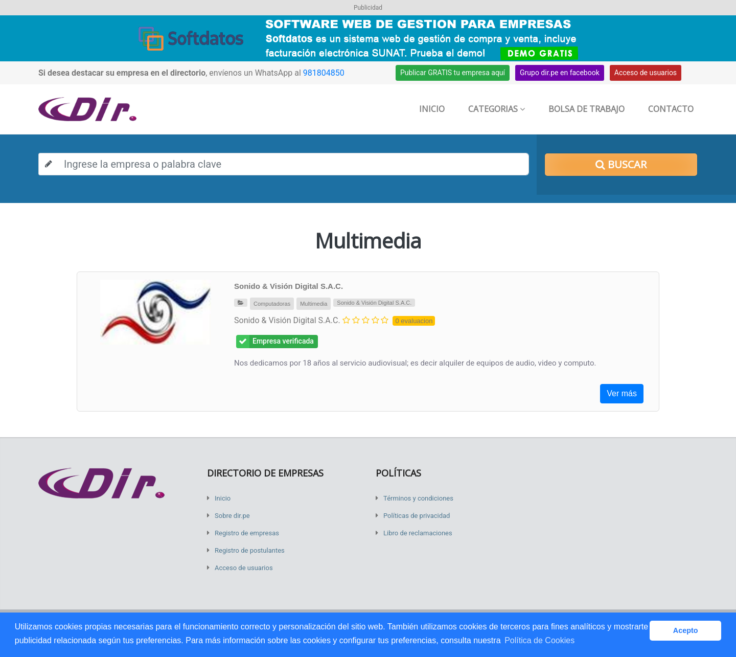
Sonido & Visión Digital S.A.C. (288, 286)
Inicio (432, 109)
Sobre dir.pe (232, 515)
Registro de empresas (247, 533)
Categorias (496, 109)
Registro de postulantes (250, 550)
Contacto (671, 109)
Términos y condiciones (418, 498)
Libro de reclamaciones (417, 533)
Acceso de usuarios (645, 73)
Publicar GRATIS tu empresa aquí (452, 73)
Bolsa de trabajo (586, 109)
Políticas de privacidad (416, 515)
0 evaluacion (413, 321)
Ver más (622, 393)
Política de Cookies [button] (539, 640)
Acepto (685, 630)
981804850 (323, 73)
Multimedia (313, 304)
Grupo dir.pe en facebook (560, 73)
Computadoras (272, 304)
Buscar (621, 164)
